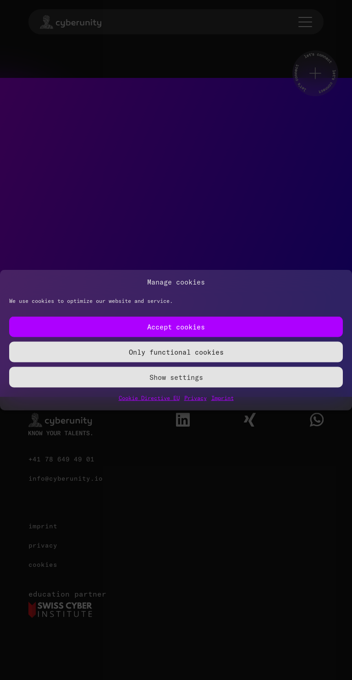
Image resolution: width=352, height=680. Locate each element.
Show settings (176, 377)
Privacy (195, 398)
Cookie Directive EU (149, 398)
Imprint (222, 398)
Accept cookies (176, 326)
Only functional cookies (176, 351)
